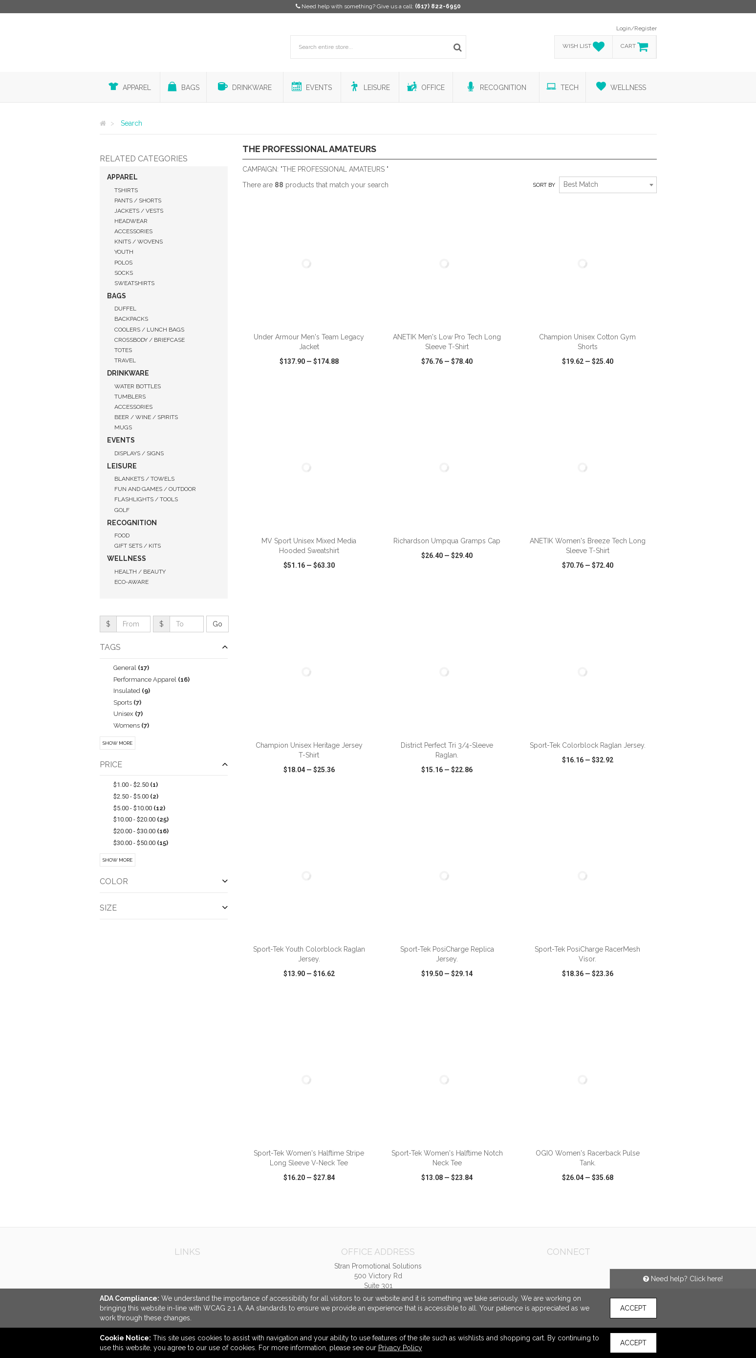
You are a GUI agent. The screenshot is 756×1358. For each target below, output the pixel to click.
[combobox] (608, 185)
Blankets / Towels (144, 478)
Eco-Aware (131, 582)
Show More (117, 743)
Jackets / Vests (138, 210)
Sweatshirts (134, 283)
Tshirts (126, 190)
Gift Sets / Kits (137, 545)
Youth (123, 251)
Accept (633, 1308)
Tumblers (130, 396)
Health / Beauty (140, 571)
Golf (122, 510)
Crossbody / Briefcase (149, 339)
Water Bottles (137, 386)
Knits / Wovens (138, 241)
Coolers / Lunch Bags (149, 329)
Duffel (125, 308)
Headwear (131, 221)
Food (122, 535)
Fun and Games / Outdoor (155, 489)
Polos (123, 262)
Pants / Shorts (137, 200)
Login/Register (636, 28)
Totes (123, 350)
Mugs (123, 427)
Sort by (544, 185)
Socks (123, 272)
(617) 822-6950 (438, 6)
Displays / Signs (139, 453)
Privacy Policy (400, 1348)
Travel (125, 360)
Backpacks (131, 318)
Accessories (133, 231)
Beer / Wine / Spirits (146, 417)
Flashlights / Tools (146, 499)
